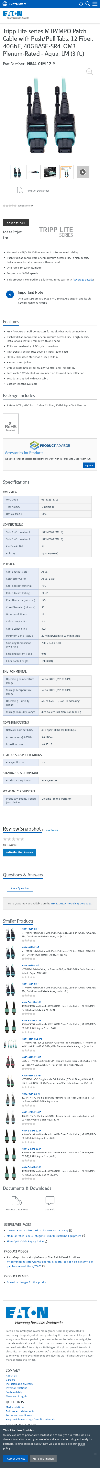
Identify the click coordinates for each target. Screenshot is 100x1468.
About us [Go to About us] (11, 1375)
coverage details (83, 279)
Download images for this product (27, 1282)
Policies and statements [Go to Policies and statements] (20, 1411)
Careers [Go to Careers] (10, 1379)
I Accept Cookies (15, 1458)
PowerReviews (51, 829)
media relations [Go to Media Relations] (15, 1407)
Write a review (25, 205)
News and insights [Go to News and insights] (16, 1396)
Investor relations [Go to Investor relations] (16, 1388)
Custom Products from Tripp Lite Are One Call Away (37, 1230)
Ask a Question (20, 888)
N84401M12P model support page (71, 903)
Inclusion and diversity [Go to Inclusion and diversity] (19, 1384)
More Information (43, 1458)
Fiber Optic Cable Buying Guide (25, 1241)
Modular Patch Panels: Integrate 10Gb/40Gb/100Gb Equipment (44, 1236)
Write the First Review (19, 852)
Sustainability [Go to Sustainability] (14, 1392)
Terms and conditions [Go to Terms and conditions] (19, 1415)
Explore (89, 465)
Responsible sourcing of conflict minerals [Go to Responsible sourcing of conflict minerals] (30, 1419)
